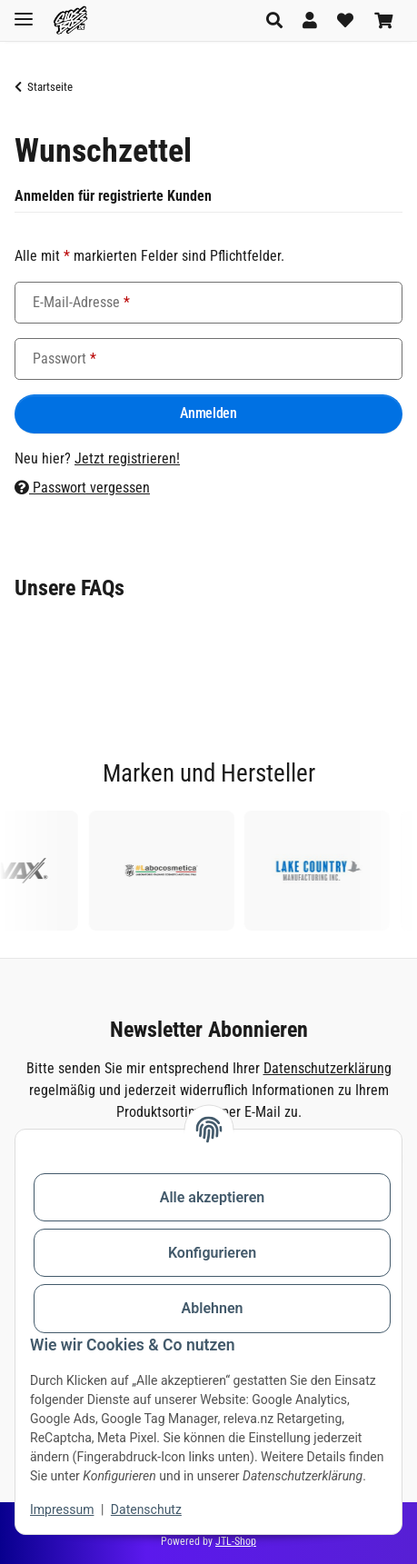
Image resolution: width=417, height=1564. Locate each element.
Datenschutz (146, 1509)
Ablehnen (212, 1308)
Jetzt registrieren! (127, 458)
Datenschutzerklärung (327, 1068)
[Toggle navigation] (24, 11)
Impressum (62, 1509)
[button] (279, 20)
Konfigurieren (212, 1252)
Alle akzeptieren (212, 1197)
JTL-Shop (235, 1541)
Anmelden (208, 413)
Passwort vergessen (82, 487)
